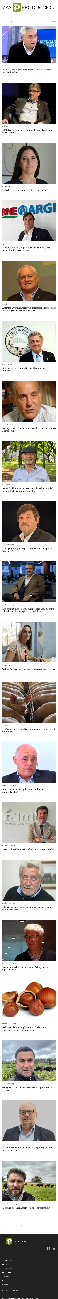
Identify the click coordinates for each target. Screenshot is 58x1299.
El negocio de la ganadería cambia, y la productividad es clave (28, 1089)
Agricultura (6, 1272)
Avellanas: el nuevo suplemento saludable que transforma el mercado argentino (24, 1028)
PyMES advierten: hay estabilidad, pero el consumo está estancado (27, 131)
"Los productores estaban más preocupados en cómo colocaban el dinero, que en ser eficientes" (28, 610)
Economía (5, 1276)
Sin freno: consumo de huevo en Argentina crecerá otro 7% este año (27, 1149)
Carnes (4, 1264)
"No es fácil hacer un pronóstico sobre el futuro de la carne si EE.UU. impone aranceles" (28, 489)
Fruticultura (7, 1260)
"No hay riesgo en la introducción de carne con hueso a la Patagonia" (29, 429)
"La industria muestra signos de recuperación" (25, 190)
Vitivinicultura (8, 1268)
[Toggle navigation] (5, 17)
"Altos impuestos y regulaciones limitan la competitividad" (22, 790)
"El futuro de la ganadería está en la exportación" (26, 1208)
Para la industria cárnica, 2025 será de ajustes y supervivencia (25, 968)
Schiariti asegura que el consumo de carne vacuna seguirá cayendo (26, 908)
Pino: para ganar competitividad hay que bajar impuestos (25, 369)
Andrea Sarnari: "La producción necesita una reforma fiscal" (28, 670)
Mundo (4, 1280)
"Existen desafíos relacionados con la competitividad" (28, 849)
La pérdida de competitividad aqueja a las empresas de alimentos (29, 730)
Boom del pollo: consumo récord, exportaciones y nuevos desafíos (26, 71)
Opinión (5, 1284)
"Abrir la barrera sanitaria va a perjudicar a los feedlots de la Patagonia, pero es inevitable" (29, 309)
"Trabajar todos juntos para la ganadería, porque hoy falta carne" (27, 549)
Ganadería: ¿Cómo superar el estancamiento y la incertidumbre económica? (26, 249)
